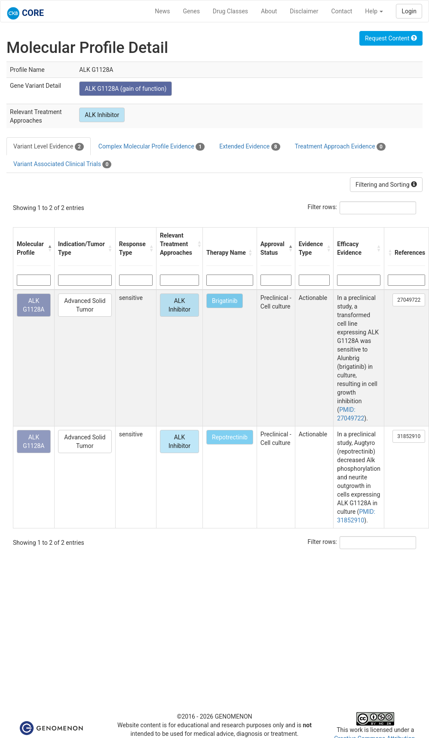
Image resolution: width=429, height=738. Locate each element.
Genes (191, 11)
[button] (48, 248)
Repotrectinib (230, 437)
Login (409, 11)
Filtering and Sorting (386, 184)
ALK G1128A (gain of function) (125, 88)
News (162, 11)
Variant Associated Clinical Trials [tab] (62, 164)
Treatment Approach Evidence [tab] (340, 147)
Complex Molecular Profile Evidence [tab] (151, 147)
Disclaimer (304, 11)
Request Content (391, 38)
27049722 (408, 300)
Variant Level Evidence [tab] (48, 147)
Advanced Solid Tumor (84, 305)
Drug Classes (230, 11)
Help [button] (374, 11)
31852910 (408, 436)
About (269, 11)
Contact (341, 11)
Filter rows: (322, 207)
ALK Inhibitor (102, 114)
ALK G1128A (33, 305)
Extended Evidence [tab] (249, 147)
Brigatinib (224, 300)
